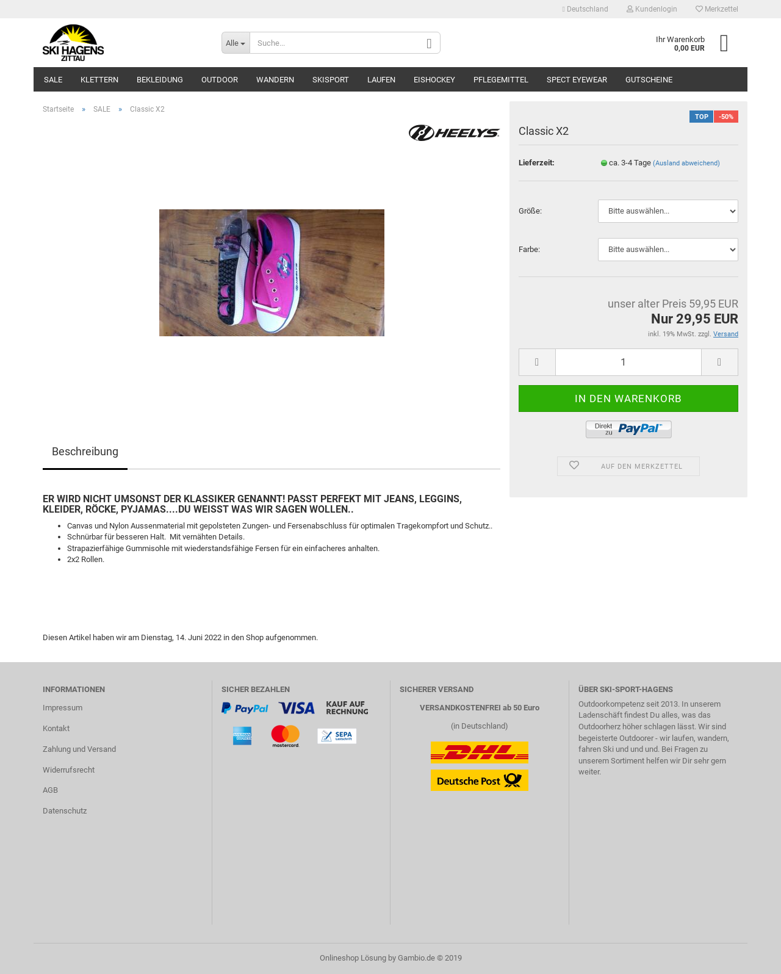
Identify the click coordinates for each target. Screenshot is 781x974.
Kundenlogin (652, 9)
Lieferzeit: (537, 162)
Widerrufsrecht (69, 769)
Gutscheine (648, 79)
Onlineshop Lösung (353, 957)
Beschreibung (85, 451)
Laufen (381, 79)
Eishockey (434, 79)
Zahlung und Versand (79, 749)
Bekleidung (160, 79)
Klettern (99, 79)
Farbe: (529, 249)
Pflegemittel (500, 79)
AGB (50, 790)
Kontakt (56, 728)
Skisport (330, 79)
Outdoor (219, 79)
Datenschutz (65, 810)
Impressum (62, 707)
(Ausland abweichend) (686, 163)
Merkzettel (717, 9)
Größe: (530, 210)
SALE (53, 79)
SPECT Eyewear (577, 79)
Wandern (275, 79)
